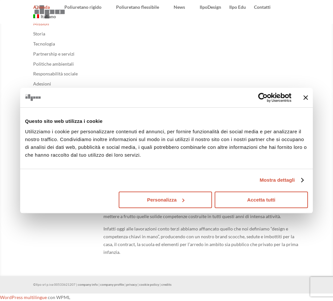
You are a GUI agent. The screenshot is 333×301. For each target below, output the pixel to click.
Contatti (262, 7)
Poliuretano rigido (82, 7)
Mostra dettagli (277, 180)
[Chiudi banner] (305, 97)
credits (166, 284)
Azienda (41, 7)
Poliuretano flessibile (137, 7)
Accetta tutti (261, 200)
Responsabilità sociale (55, 73)
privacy (131, 284)
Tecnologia (44, 43)
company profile (112, 284)
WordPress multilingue (23, 297)
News (179, 7)
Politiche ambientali (53, 64)
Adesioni (42, 83)
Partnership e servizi (53, 54)
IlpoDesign (210, 7)
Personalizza (165, 200)
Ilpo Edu (237, 7)
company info (88, 284)
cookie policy (149, 284)
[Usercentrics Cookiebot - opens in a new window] (262, 97)
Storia (39, 33)
